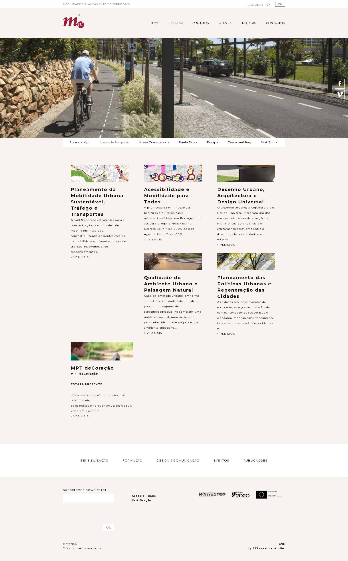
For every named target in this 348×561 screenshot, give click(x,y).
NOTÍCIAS (249, 23)
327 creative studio (269, 548)
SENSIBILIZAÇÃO (95, 460)
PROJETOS (201, 23)
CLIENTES (225, 23)
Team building (239, 142)
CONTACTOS (275, 23)
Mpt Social (270, 142)
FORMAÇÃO (132, 460)
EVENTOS (221, 460)
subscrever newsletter (85, 490)
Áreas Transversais (154, 142)
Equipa (212, 142)
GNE (282, 543)
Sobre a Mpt (79, 142)
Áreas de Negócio (114, 142)
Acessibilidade (144, 495)
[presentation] (89, 513)
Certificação (141, 500)
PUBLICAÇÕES (255, 460)
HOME (154, 23)
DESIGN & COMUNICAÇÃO (178, 460)
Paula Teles (188, 142)
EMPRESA (176, 23)
